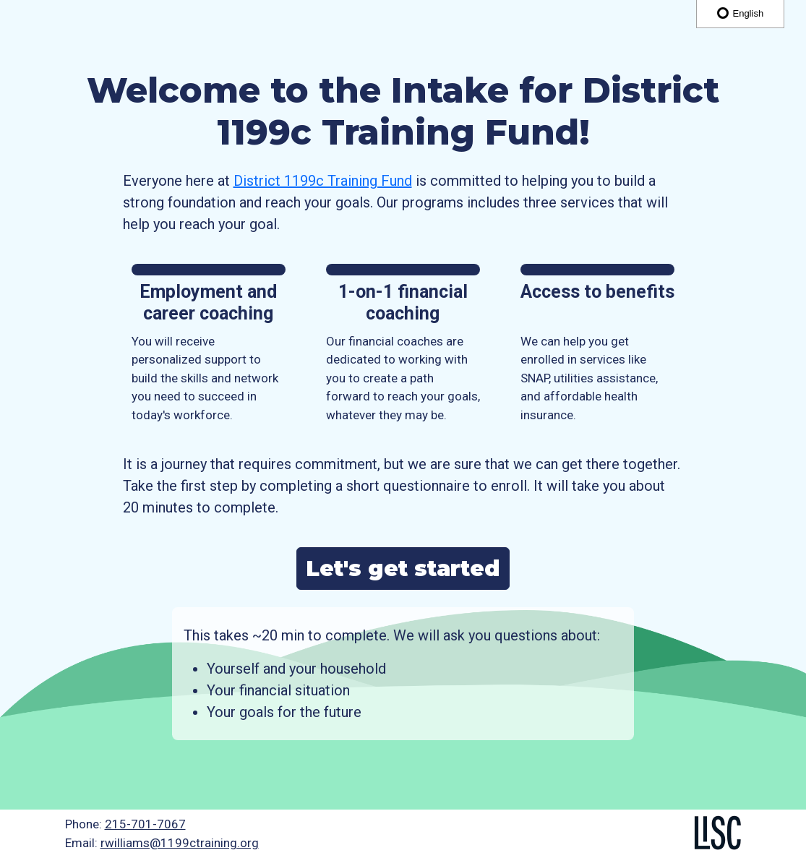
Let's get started (403, 568)
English (740, 13)
